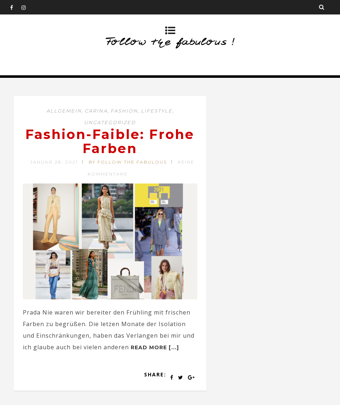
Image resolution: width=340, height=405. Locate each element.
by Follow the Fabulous (128, 162)
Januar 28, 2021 (54, 162)
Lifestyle (156, 111)
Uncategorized (110, 122)
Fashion (124, 111)
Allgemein (64, 111)
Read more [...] (155, 347)
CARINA (96, 111)
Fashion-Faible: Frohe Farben (109, 141)
